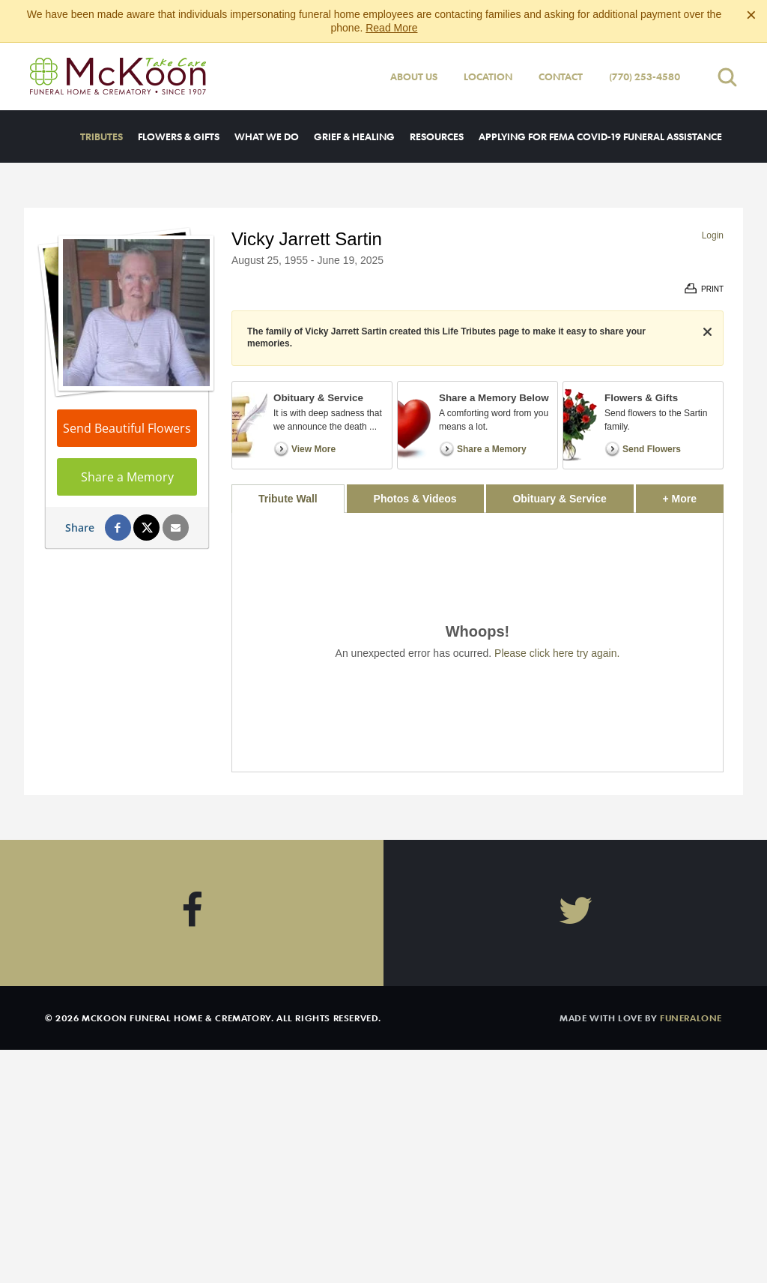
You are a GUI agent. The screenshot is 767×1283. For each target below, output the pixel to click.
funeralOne (691, 1018)
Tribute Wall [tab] (288, 499)
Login (713, 235)
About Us (413, 76)
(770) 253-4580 (644, 76)
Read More (391, 28)
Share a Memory (127, 477)
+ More (693, 494)
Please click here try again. (556, 653)
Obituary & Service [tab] (559, 499)
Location (488, 76)
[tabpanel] (477, 642)
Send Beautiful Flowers (127, 428)
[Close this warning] (751, 14)
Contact (561, 76)
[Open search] (727, 77)
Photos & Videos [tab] (415, 499)
